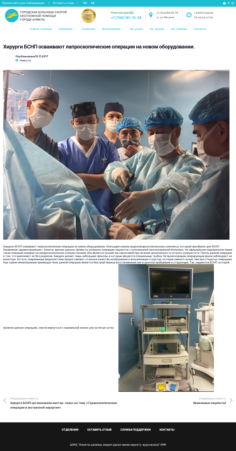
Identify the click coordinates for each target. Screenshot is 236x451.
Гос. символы (179, 29)
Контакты (200, 29)
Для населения (111, 29)
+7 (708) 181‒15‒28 (126, 18)
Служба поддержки (135, 429)
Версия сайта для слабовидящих (23, 3)
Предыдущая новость (64, 403)
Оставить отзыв (63, 3)
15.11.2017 (41, 56)
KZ (93, 3)
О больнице (65, 29)
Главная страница (41, 29)
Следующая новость (172, 401)
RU (85, 3)
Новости (25, 60)
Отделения (88, 29)
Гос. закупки (157, 29)
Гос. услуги (136, 29)
